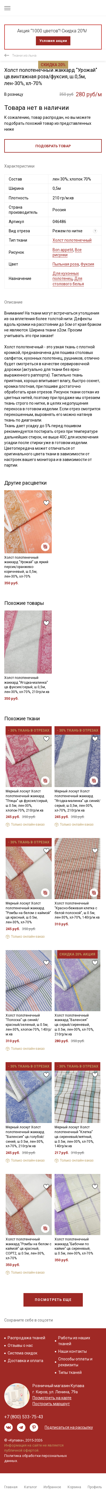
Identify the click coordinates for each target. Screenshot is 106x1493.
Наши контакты (72, 1351)
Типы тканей (70, 1372)
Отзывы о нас (20, 1345)
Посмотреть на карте (52, 1398)
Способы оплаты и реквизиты (75, 1362)
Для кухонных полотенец (66, 276)
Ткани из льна (24, 55)
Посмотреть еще (53, 1300)
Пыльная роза (66, 264)
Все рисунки (67, 252)
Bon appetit (63, 250)
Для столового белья (68, 281)
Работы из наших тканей (74, 1341)
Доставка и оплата (25, 1360)
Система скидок (22, 1353)
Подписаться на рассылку (69, 1427)
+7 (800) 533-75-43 (23, 1417)
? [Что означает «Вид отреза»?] (95, 231)
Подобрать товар (53, 146)
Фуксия (87, 264)
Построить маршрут (51, 1403)
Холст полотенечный (72, 240)
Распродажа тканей (26, 1338)
